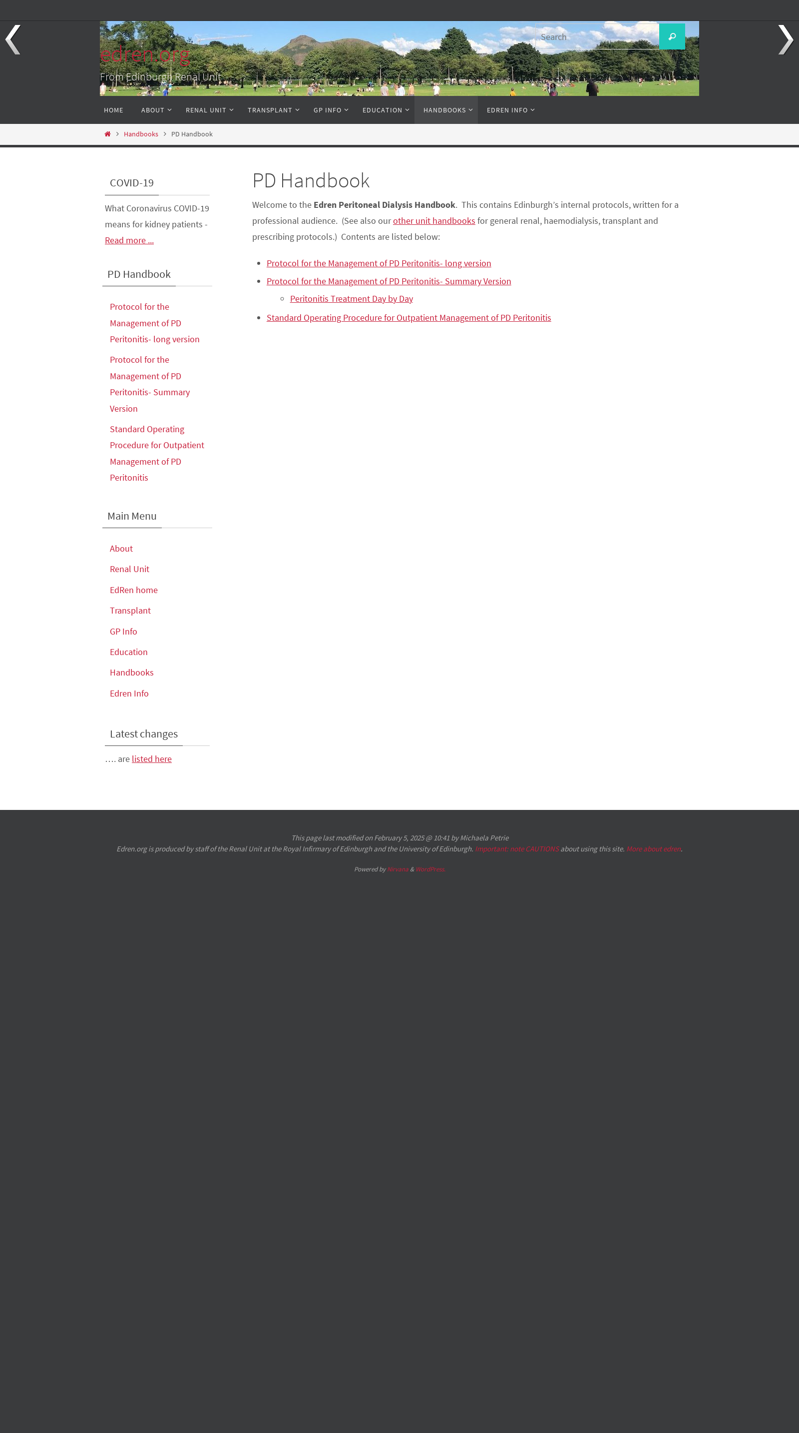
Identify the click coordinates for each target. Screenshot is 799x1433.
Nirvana (397, 869)
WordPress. (430, 869)
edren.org (145, 53)
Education (129, 652)
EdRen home (134, 590)
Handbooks (141, 133)
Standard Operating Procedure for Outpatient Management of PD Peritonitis (409, 317)
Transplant (130, 610)
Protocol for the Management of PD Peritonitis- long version (379, 263)
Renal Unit (129, 569)
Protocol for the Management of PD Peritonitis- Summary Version (389, 281)
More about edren (653, 848)
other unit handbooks (434, 220)
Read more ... (129, 240)
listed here (152, 758)
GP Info (123, 631)
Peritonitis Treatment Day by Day (351, 298)
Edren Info (129, 693)
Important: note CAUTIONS (517, 848)
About (121, 548)
